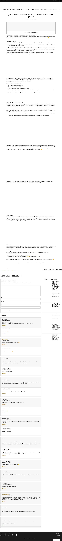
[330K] (5, 534)
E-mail (2, 301)
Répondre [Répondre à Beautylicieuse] (4, 333)
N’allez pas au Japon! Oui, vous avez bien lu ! (56, 294)
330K (5, 535)
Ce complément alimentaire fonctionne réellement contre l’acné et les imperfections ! (55, 337)
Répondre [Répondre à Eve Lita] (3, 513)
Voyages (37, 9)
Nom (2, 297)
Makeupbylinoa (5, 339)
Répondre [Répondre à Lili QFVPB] (3, 385)
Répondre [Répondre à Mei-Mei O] (3, 325)
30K (12, 535)
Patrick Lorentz (4, 270)
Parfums (9, 9)
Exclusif (32, 9)
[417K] (1, 534)
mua (28, 268)
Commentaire (4, 285)
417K (1, 535)
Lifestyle (55, 9)
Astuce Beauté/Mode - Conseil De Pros (9, 268)
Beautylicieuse (5, 328)
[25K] (16, 534)
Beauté (4, 9)
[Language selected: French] (56, 540)
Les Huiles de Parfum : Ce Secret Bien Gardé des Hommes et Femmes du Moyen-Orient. (56, 326)
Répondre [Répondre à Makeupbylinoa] (3, 344)
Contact (58, 535)
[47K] (9, 534)
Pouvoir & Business (16, 9)
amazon (19, 253)
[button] (59, 9)
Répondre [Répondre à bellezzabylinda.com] (3, 501)
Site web (2, 305)
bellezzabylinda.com (5, 494)
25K (16, 535)
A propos (2, 0)
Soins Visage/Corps (11, 270)
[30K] (12, 534)
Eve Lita (3, 507)
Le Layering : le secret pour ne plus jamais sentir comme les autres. (56, 305)
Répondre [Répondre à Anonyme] (3, 404)
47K (9, 535)
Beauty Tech (26, 9)
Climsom (28, 256)
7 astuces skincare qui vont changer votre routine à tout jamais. (56, 315)
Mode (22, 9)
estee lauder (20, 268)
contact (6, 0)
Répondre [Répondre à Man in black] (3, 424)
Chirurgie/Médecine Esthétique (46, 9)
